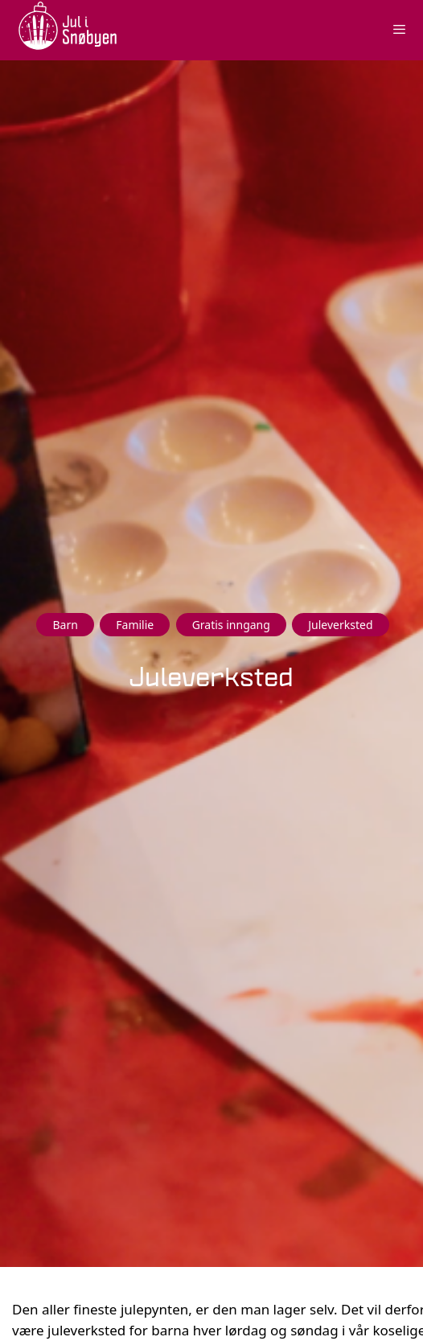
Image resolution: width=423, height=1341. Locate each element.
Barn (64, 624)
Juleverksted (340, 624)
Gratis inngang (231, 624)
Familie (135, 624)
